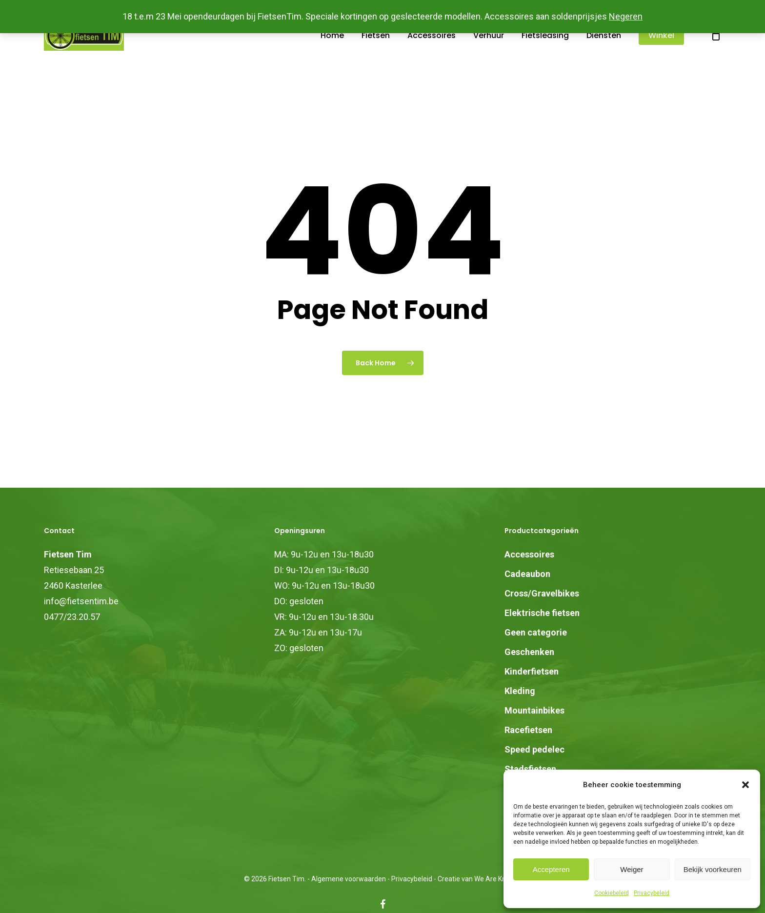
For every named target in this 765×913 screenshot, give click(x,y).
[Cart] (715, 52)
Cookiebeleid (611, 893)
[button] (745, 785)
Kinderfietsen (531, 671)
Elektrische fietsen (542, 613)
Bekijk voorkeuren (713, 869)
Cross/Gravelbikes (541, 593)
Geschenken (529, 652)
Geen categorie (535, 632)
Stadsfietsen (530, 769)
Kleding (519, 691)
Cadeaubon (527, 574)
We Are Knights (497, 879)
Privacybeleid (651, 893)
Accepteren (551, 869)
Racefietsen (528, 730)
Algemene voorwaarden (348, 879)
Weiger (631, 869)
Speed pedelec (534, 749)
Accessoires (529, 554)
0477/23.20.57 (72, 617)
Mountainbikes (534, 710)
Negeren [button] (626, 16)
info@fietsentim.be (81, 601)
